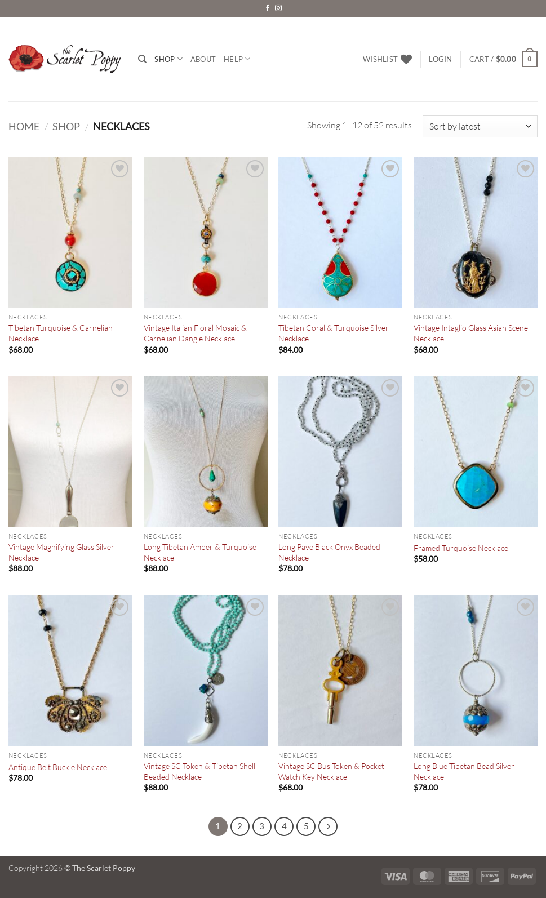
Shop (168, 59)
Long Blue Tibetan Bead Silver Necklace (464, 771)
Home (23, 126)
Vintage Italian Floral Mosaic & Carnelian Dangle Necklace (195, 333)
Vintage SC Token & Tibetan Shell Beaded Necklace (199, 771)
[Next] (328, 826)
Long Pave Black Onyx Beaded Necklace (329, 552)
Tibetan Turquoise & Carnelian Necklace (60, 333)
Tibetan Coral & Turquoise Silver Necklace (333, 333)
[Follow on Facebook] (267, 8)
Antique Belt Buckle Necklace (57, 767)
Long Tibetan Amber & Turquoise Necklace (200, 552)
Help (237, 59)
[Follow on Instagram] (278, 8)
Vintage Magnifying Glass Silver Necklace (61, 552)
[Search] (142, 59)
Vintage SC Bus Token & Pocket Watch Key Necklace (331, 771)
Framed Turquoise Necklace (461, 548)
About (203, 59)
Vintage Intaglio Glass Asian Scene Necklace (471, 333)
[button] (440, 59)
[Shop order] (480, 126)
